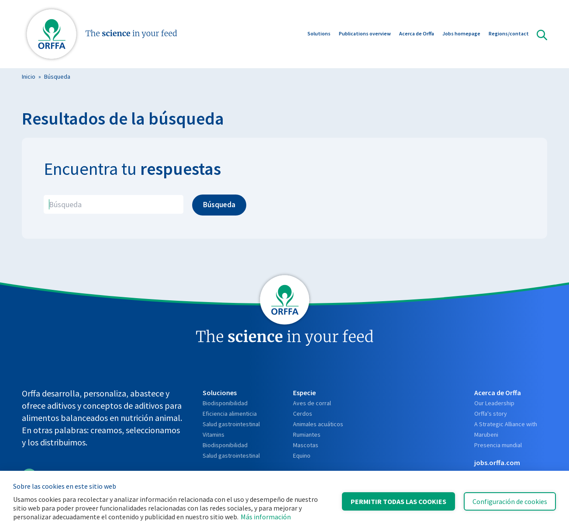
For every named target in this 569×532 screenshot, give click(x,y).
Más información (266, 516)
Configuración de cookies (509, 501)
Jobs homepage (461, 34)
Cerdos (302, 413)
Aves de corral (312, 403)
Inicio (28, 76)
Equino (301, 455)
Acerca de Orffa (416, 34)
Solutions (319, 34)
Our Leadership (494, 403)
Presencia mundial (498, 445)
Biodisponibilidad (225, 403)
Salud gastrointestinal (231, 424)
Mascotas (305, 445)
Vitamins (213, 434)
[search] (113, 204)
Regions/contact (509, 34)
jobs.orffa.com (497, 462)
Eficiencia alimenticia (230, 413)
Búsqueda (57, 76)
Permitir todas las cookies (398, 501)
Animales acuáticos (318, 424)
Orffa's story (490, 413)
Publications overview (365, 34)
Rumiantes (307, 434)
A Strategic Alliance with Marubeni (505, 429)
